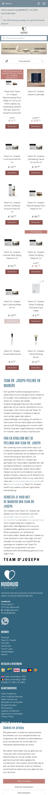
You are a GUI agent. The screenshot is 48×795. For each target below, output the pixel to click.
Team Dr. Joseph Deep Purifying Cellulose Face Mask (36, 306)
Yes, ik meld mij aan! (12, 763)
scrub (15, 481)
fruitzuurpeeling (16, 484)
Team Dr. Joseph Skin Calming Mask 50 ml (12, 304)
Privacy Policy (7, 716)
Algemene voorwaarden (12, 714)
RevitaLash (6, 646)
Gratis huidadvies (8, 694)
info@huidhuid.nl (10, 610)
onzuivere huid (26, 517)
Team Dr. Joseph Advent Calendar (36, 93)
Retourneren (7, 708)
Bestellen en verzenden (12, 702)
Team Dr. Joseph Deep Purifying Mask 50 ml (36, 255)
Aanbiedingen (7, 652)
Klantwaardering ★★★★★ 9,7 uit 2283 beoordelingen (19, 12)
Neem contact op (9, 699)
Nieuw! (4, 654)
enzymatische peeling (30, 481)
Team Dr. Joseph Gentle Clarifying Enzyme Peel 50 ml (12, 207)
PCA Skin (5, 643)
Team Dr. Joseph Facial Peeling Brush (36, 354)
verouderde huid (35, 520)
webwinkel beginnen (36, 786)
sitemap (22, 786)
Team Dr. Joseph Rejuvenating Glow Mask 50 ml (36, 205)
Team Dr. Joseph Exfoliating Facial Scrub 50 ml (36, 159)
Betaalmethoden (9, 705)
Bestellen (12, 126)
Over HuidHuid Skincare (12, 696)
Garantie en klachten (10, 711)
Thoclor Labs (7, 649)
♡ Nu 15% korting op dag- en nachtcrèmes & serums (22, 22)
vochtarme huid (11, 520)
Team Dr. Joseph (8, 640)
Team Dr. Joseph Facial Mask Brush (12, 352)
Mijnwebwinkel (28, 790)
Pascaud (5, 637)
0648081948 (9, 613)
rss (27, 786)
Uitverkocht (12, 321)
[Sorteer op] (24, 61)
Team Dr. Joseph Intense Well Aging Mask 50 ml (12, 255)
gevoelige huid (11, 517)
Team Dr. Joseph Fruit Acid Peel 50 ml (12, 159)
